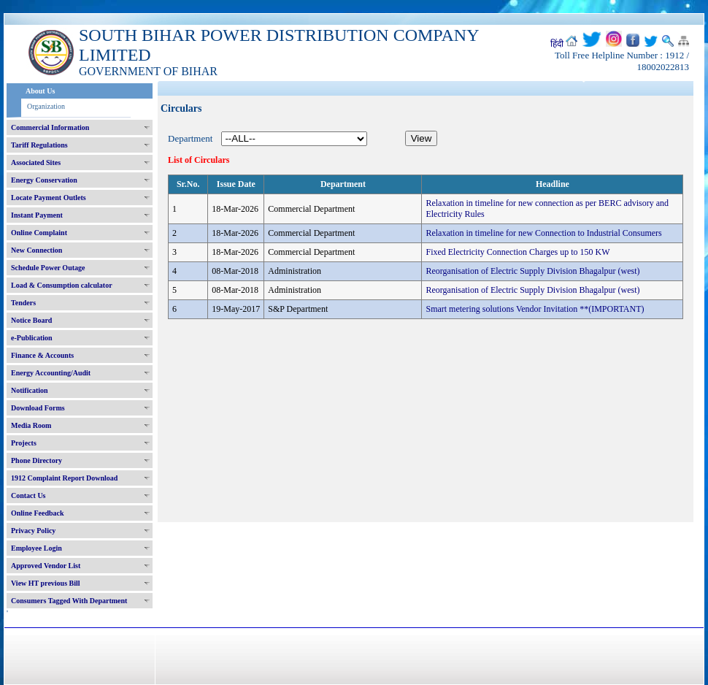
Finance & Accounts (42, 355)
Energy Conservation (44, 180)
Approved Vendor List (45, 566)
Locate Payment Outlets (48, 198)
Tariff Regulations (39, 145)
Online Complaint (39, 233)
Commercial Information (50, 127)
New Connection (36, 250)
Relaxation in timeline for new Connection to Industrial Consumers (543, 233)
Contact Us (28, 495)
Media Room (31, 425)
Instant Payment (37, 215)
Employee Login (36, 548)
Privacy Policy (33, 531)
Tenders (23, 303)
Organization (46, 106)
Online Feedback (37, 513)
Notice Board (31, 320)
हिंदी (556, 44)
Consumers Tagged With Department (69, 601)
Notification (29, 390)
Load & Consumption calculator (61, 285)
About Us (40, 91)
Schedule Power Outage (48, 268)
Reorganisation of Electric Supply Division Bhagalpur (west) (532, 271)
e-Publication (32, 338)
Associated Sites (36, 162)
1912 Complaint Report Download (64, 478)
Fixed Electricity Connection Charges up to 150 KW (517, 252)
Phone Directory (36, 460)
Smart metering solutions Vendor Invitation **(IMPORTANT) (535, 309)
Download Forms (38, 408)
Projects (23, 443)
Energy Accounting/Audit (51, 373)
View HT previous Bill (45, 583)
